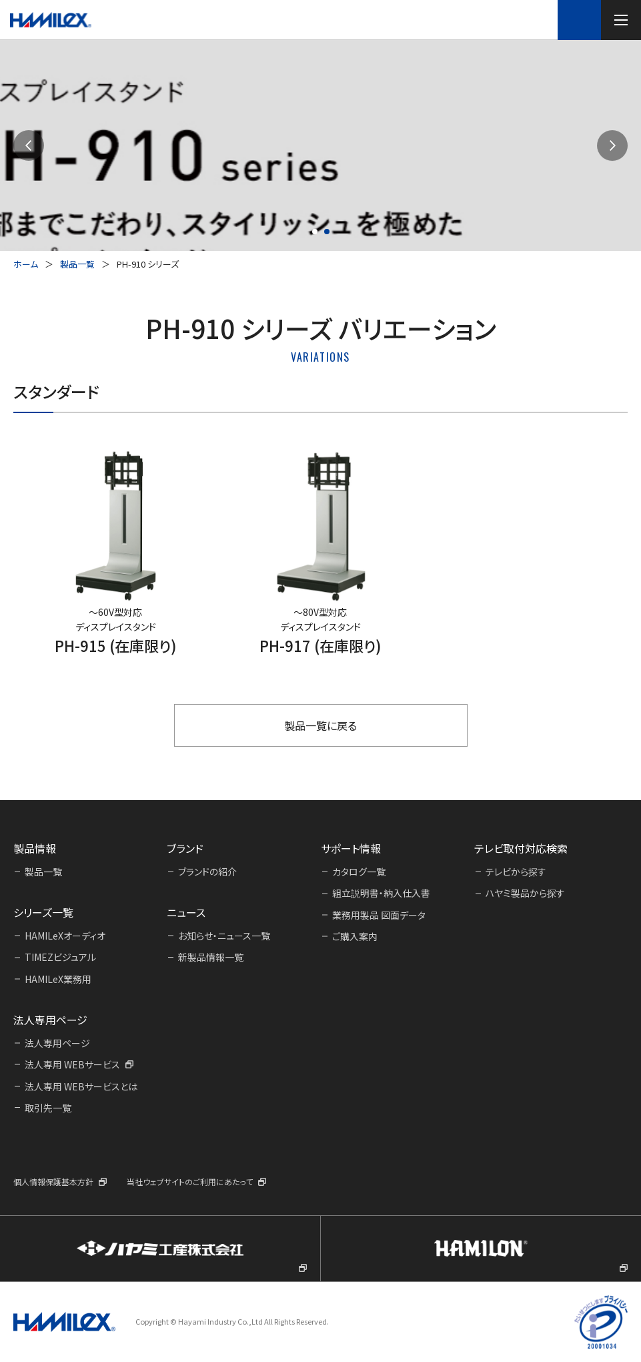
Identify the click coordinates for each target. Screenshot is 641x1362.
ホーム (25, 264)
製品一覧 (77, 264)
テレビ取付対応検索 (579, 19)
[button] (28, 145)
